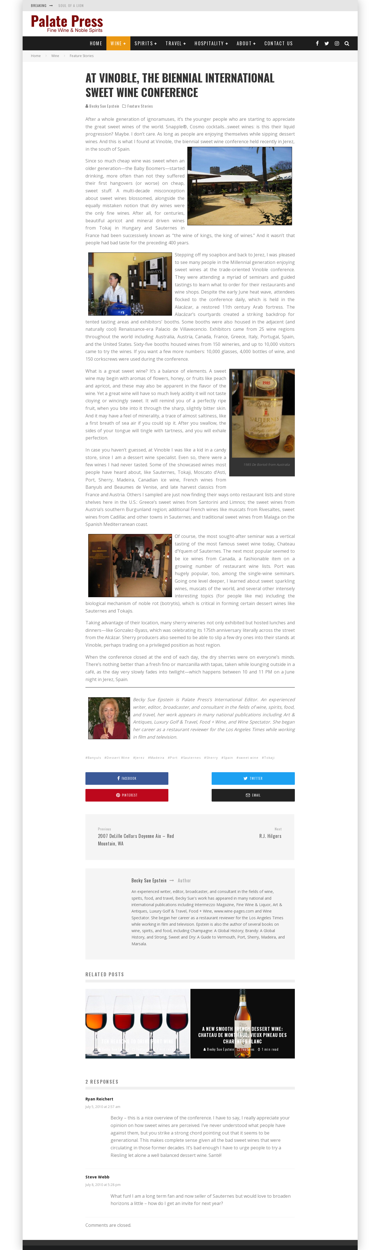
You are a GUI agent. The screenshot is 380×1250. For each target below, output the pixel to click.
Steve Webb (97, 1160)
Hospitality (209, 43)
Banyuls (94, 757)
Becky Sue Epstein (102, 106)
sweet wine (249, 757)
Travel (174, 43)
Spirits (144, 43)
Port (174, 757)
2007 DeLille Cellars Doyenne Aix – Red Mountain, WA (142, 820)
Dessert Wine (118, 757)
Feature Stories (140, 105)
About (244, 43)
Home (96, 43)
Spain (228, 757)
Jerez (140, 757)
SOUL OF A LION (71, 5)
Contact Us (278, 43)
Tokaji (269, 757)
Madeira (157, 757)
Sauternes (192, 757)
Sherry (212, 757)
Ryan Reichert (99, 1082)
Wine (116, 43)
